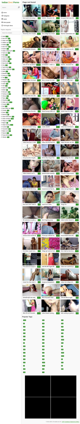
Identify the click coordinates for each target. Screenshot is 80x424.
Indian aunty (6, 102)
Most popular (5, 22)
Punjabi (5, 104)
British (4, 90)
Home (4, 12)
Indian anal (6, 40)
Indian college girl (7, 69)
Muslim (5, 48)
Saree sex (5, 87)
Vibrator (5, 137)
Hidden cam (6, 42)
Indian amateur (7, 118)
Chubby (5, 110)
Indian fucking (7, 124)
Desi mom (5, 46)
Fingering (5, 81)
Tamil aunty (6, 67)
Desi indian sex (7, 108)
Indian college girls (8, 50)
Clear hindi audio (7, 116)
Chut (4, 65)
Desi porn (5, 92)
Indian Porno (10, 2)
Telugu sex (6, 120)
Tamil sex (5, 53)
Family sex (6, 94)
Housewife (6, 129)
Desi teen (5, 38)
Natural (5, 133)
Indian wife (6, 59)
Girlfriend (5, 61)
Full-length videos (7, 25)
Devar (4, 112)
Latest (4, 19)
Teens (4, 98)
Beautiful (5, 73)
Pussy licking (6, 135)
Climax (5, 96)
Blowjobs (5, 79)
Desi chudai (6, 63)
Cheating (5, 100)
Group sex (6, 75)
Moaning (5, 114)
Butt (4, 106)
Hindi (4, 36)
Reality (5, 44)
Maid (4, 55)
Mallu (4, 71)
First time (5, 57)
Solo (4, 85)
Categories (5, 16)
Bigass (4, 122)
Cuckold (5, 127)
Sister (4, 83)
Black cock (6, 131)
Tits (4, 77)
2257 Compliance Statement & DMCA (70, 421)
